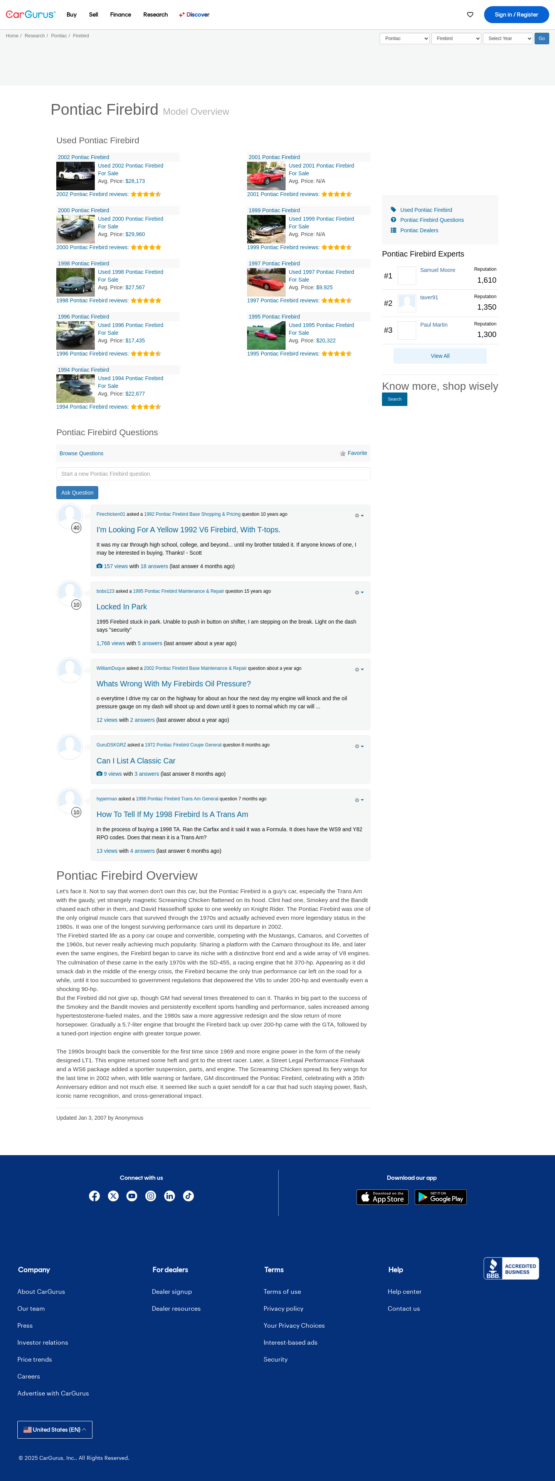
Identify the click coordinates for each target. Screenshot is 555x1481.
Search (395, 399)
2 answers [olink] (142, 720)
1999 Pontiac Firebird (274, 210)
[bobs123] (69, 593)
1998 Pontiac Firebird (83, 263)
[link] (440, 276)
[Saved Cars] (470, 14)
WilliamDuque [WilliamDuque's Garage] (111, 668)
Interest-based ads (291, 1342)
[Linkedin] (169, 1197)
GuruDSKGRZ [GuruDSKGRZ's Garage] (111, 745)
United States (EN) (55, 1429)
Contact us (404, 1308)
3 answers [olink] (147, 774)
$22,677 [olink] (135, 394)
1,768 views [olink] (111, 643)
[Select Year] (508, 38)
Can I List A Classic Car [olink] (136, 760)
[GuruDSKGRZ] (69, 746)
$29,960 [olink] (135, 234)
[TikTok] (188, 1197)
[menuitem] (72, 14)
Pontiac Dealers (419, 230)
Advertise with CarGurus (53, 1393)
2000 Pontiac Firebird (83, 210)
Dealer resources (176, 1308)
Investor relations (42, 1342)
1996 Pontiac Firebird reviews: (92, 354)
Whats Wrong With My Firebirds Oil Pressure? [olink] (174, 683)
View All (440, 356)
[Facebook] (94, 1197)
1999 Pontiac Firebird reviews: (283, 247)
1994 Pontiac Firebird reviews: (92, 407)
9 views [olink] (109, 774)
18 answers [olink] (154, 566)
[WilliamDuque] (69, 670)
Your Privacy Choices (294, 1325)
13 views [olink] (107, 851)
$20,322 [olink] (326, 340)
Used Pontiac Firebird (426, 210)
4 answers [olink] (142, 851)
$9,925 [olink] (324, 287)
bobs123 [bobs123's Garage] (105, 591)
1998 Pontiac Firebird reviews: (92, 300)
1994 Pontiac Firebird (83, 370)
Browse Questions (82, 453)
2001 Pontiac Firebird (274, 157)
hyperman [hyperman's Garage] (107, 799)
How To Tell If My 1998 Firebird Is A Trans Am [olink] (173, 814)
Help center (405, 1291)
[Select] (405, 38)
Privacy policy (283, 1308)
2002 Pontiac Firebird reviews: (92, 194)
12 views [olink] (107, 720)
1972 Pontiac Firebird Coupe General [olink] (183, 745)
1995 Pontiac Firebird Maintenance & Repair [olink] (178, 591)
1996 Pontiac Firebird (83, 317)
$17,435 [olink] (135, 340)
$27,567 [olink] (135, 287)
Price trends (34, 1359)
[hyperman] (69, 800)
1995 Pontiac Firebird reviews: (283, 354)
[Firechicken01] (69, 516)
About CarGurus (41, 1291)
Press (25, 1325)
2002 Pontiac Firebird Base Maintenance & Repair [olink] (195, 668)
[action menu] (359, 515)
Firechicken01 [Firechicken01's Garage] (111, 514)
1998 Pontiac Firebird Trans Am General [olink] (177, 799)
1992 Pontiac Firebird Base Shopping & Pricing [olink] (192, 514)
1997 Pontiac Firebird (274, 263)
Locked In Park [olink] (122, 606)
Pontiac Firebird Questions (432, 220)
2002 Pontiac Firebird (83, 157)
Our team (31, 1308)
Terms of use (282, 1291)
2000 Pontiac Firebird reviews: (92, 247)
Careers (28, 1376)
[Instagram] (150, 1197)
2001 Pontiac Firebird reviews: (283, 194)
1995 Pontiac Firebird (274, 317)
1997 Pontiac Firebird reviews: (283, 300)
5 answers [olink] (150, 643)
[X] (113, 1197)
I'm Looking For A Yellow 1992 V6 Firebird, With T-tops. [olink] (189, 529)
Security (276, 1359)
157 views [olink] (112, 566)
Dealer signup (172, 1291)
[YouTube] (132, 1197)
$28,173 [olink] (135, 181)
